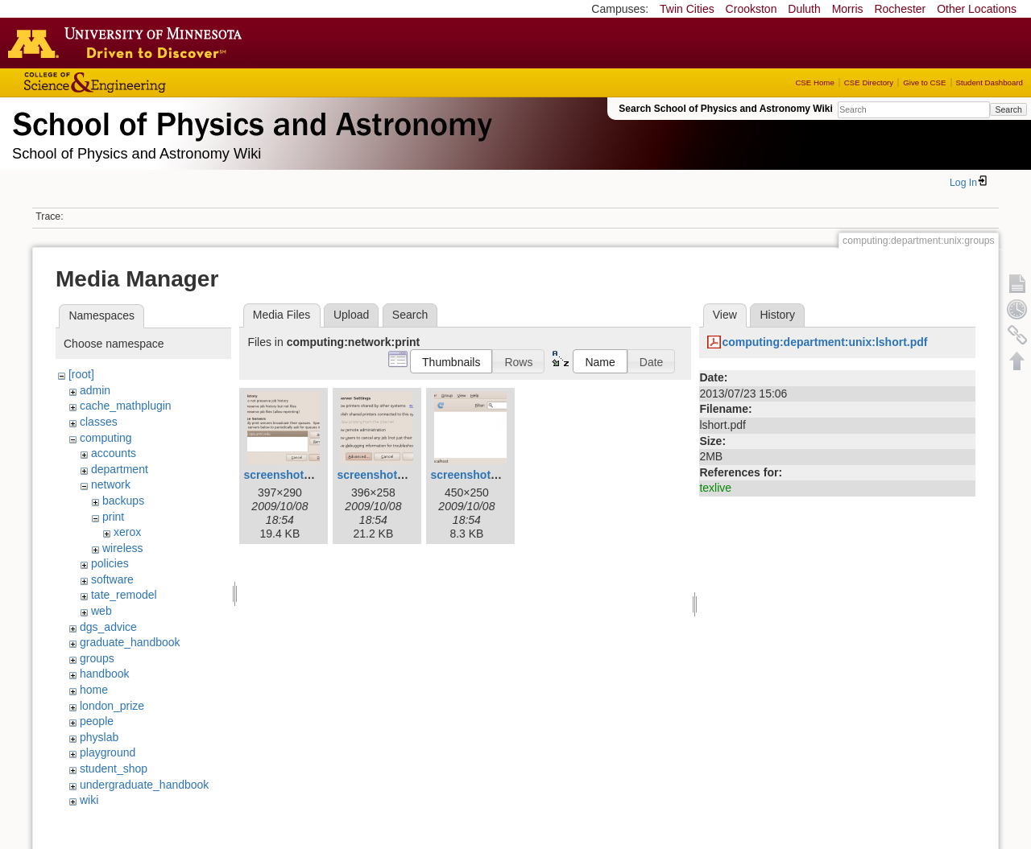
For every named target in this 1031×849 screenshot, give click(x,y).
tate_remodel (124, 594)
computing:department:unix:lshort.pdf (824, 342)
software (112, 579)
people (97, 721)
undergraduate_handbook (144, 784)
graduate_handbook (130, 642)
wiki (89, 799)
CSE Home (814, 82)
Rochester (899, 8)
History (777, 314)
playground (107, 752)
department (119, 469)
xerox (127, 531)
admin (95, 390)
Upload (351, 314)
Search (1008, 109)
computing (106, 437)
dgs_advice (108, 626)
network (110, 484)
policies (110, 563)
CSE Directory (868, 82)
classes (99, 421)
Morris (847, 8)
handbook (105, 673)
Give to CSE (924, 82)
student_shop (113, 768)
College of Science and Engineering (145, 82)
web (101, 610)
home (94, 689)
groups (97, 658)
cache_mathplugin (126, 405)
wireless (122, 548)
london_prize (112, 705)
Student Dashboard (989, 82)
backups (123, 500)
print (113, 516)
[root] (81, 374)
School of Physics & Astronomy (249, 120)
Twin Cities (687, 8)
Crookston (751, 8)
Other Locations (977, 8)
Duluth (804, 8)
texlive (715, 487)
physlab (99, 737)
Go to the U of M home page (129, 43)
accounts (113, 453)
